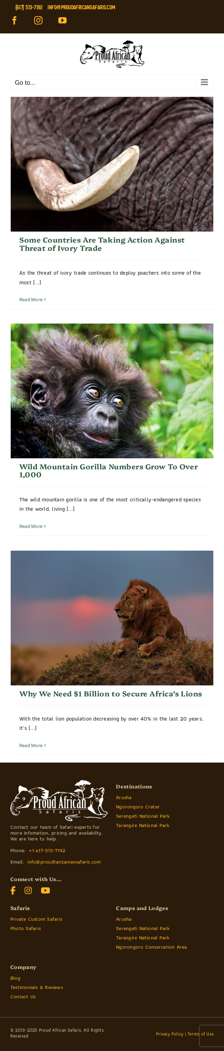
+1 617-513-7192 (47, 850)
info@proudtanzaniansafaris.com (64, 862)
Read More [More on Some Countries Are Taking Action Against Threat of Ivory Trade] (30, 299)
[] (28, 889)
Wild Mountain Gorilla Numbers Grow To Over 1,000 (108, 470)
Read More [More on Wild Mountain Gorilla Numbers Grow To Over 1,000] (30, 526)
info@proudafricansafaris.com (81, 7)
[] (13, 889)
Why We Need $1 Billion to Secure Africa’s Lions (110, 693)
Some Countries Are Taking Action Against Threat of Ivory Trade (102, 243)
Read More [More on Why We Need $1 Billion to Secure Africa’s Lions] (30, 745)
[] (45, 889)
